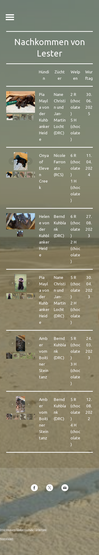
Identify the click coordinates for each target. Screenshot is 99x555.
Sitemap (40, 529)
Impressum (7, 529)
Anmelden (6, 538)
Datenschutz (25, 529)
